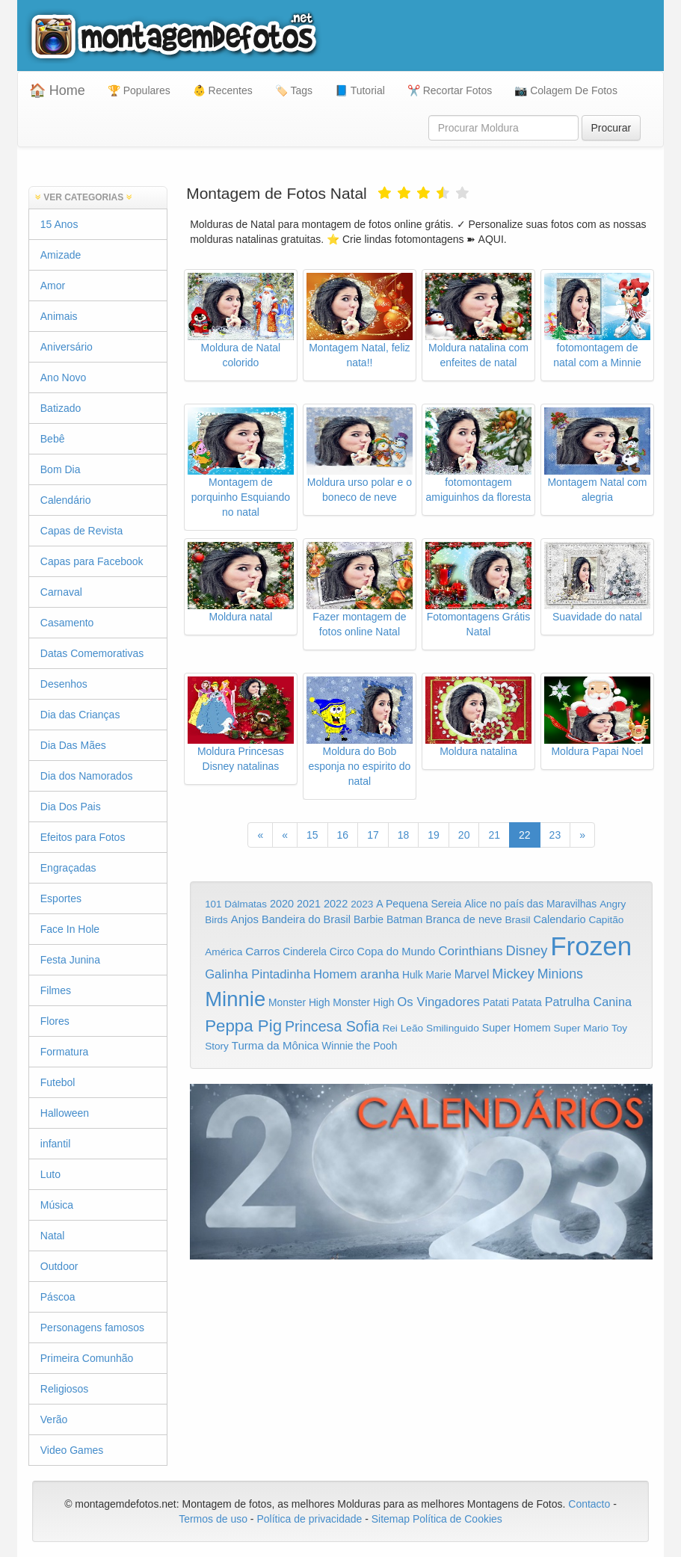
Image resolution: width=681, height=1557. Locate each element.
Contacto (590, 1504)
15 (312, 835)
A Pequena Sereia (418, 904)
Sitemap (391, 1519)
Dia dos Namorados (86, 776)
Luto (50, 1174)
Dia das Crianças (80, 715)
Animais (59, 316)
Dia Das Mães (73, 745)
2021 (309, 904)
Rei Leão (402, 1028)
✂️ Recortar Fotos (449, 90)
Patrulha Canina (588, 1001)
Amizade (60, 255)
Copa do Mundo (396, 952)
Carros (262, 951)
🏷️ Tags (293, 90)
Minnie (235, 999)
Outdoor (59, 1266)
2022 (336, 904)
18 (404, 835)
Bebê (52, 439)
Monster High (299, 1002)
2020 (282, 904)
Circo (342, 952)
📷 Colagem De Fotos (565, 90)
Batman (404, 919)
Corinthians (470, 951)
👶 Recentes (223, 90)
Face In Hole (69, 929)
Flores (55, 1021)
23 (555, 835)
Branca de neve (463, 919)
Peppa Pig (243, 1026)
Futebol (58, 1082)
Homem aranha (356, 974)
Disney (527, 950)
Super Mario (581, 1028)
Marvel (472, 974)
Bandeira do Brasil (306, 919)
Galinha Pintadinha (257, 974)
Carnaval (61, 592)
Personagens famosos (92, 1328)
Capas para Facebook (92, 561)
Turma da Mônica (275, 1045)
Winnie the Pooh (359, 1046)
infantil (55, 1144)
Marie (438, 975)
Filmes (55, 990)
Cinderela (305, 952)
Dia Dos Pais (70, 807)
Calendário (65, 500)
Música (56, 1205)
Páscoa (58, 1297)
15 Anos (59, 224)
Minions (560, 973)
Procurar (611, 128)
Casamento (67, 623)
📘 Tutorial (360, 90)
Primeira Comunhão (87, 1358)
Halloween (64, 1113)
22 (525, 835)
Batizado (60, 408)
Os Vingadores (438, 1002)
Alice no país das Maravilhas (530, 904)
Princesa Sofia (332, 1026)
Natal (52, 1236)
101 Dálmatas (236, 904)
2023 (362, 904)
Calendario (559, 919)
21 (494, 835)
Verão (54, 1419)
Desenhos (63, 684)
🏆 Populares (139, 90)
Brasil (517, 919)
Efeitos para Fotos (83, 837)
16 (343, 835)
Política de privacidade (309, 1519)
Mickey (513, 973)
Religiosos (64, 1389)
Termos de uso (213, 1519)
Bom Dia (60, 469)
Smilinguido (452, 1028)
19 (434, 835)
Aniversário (66, 347)
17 (373, 835)
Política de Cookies (457, 1519)
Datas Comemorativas (92, 653)
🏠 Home (57, 90)
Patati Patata (512, 1002)
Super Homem (516, 1028)
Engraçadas (68, 868)
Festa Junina (70, 960)
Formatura (64, 1052)
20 (464, 835)
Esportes (60, 898)
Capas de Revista (81, 531)
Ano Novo (63, 377)
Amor (52, 286)
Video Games (72, 1450)
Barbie (368, 919)
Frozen (591, 946)
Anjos (245, 919)
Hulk (412, 975)
